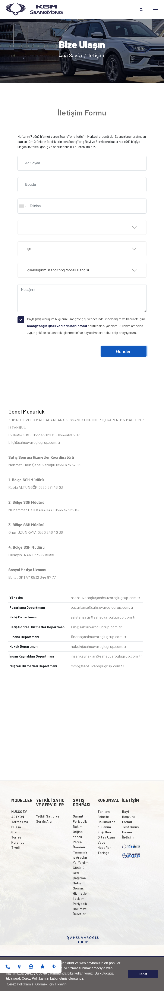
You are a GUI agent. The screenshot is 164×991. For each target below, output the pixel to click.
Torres (16, 837)
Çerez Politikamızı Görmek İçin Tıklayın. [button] (37, 984)
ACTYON (17, 817)
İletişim (95, 55)
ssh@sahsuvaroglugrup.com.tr (96, 627)
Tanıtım (104, 811)
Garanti (78, 816)
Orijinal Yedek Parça (78, 837)
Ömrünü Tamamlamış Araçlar (82, 852)
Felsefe (103, 817)
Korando (17, 842)
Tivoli (15, 847)
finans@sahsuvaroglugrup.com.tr (98, 636)
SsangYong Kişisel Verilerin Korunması (57, 326)
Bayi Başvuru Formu (128, 816)
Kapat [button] (143, 974)
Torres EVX (19, 822)
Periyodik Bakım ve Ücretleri (80, 908)
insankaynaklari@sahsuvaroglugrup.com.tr (106, 656)
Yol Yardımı (81, 862)
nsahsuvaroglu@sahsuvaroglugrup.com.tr (106, 597)
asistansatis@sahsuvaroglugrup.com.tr (103, 617)
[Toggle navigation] (151, 9)
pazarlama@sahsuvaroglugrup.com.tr (102, 607)
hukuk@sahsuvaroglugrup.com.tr (98, 646)
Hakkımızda (106, 822)
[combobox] (23, 206)
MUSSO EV (19, 811)
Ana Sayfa (71, 55)
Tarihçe (104, 852)
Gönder (123, 351)
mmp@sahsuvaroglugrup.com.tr (97, 666)
